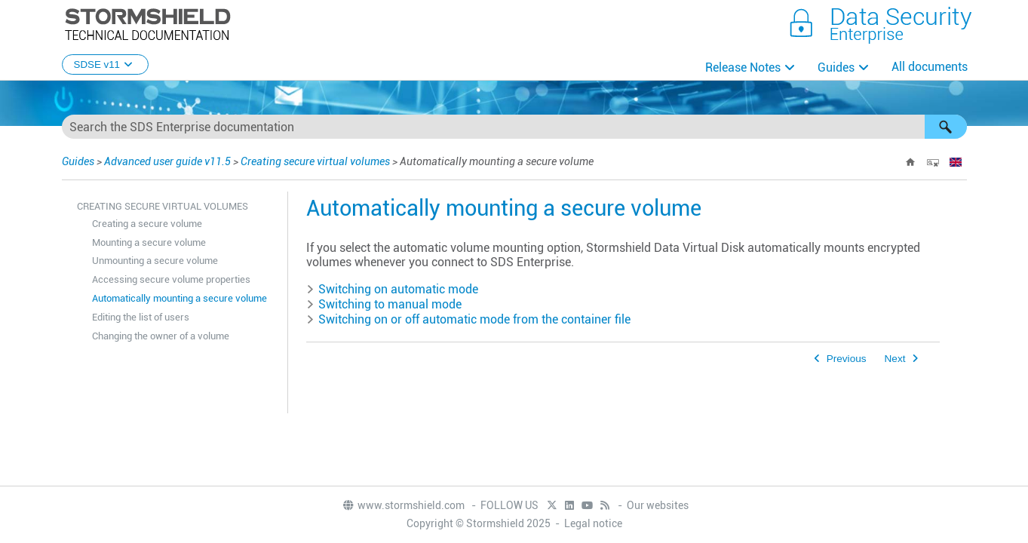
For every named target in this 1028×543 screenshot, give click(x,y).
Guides (836, 67)
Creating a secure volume (147, 223)
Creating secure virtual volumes (315, 161)
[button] (946, 127)
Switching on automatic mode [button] (392, 289)
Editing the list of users (140, 317)
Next (895, 358)
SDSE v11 (105, 64)
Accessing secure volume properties (171, 279)
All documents (929, 67)
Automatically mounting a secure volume (179, 298)
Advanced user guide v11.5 (167, 161)
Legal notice (593, 523)
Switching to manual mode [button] (384, 304)
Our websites (658, 505)
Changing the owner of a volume (160, 336)
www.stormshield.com (403, 505)
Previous (847, 358)
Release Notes (743, 67)
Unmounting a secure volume (155, 260)
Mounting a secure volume (149, 242)
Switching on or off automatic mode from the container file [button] (468, 319)
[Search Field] (514, 127)
